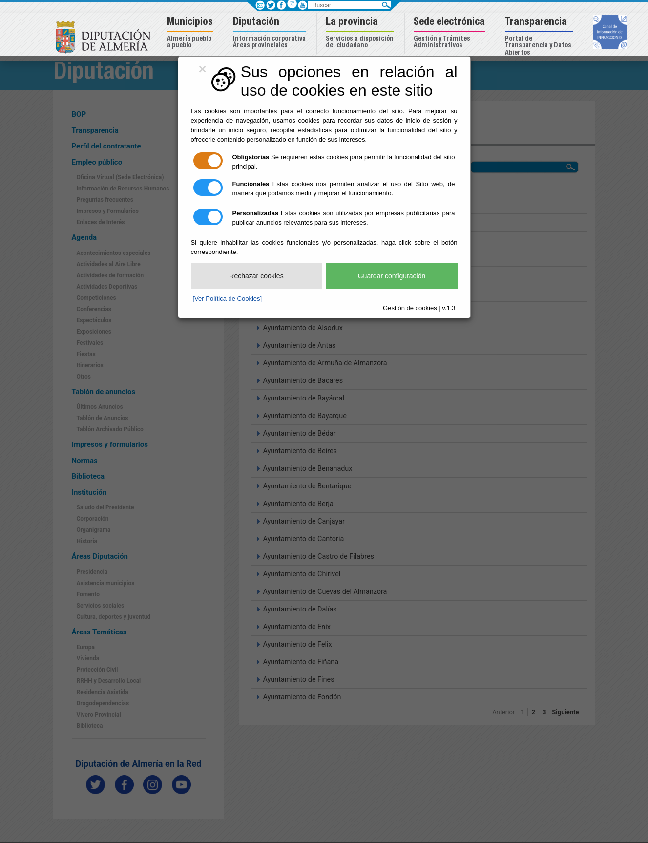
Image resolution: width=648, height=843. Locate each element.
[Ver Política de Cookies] (227, 298)
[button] (191, 33)
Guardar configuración (392, 276)
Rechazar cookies (256, 276)
